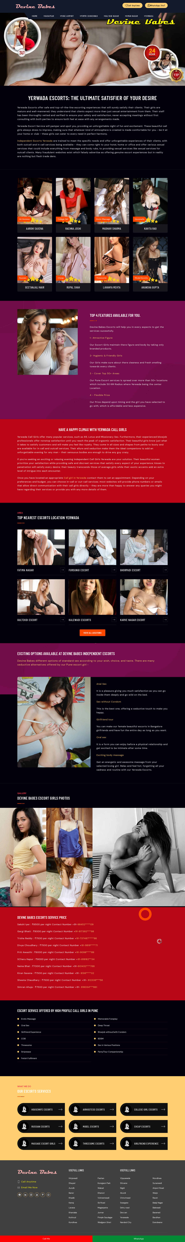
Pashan (101, 1196)
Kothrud (72, 1235)
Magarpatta (103, 1225)
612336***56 (95, 997)
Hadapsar (49, 16)
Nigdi (122, 1206)
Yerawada (124, 1235)
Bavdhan (156, 1235)
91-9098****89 (85, 970)
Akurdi (123, 1211)
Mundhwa (157, 1196)
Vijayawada (125, 1196)
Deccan (123, 1230)
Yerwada (149, 16)
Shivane (123, 1201)
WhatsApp (139, 1238)
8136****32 (87, 990)
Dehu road (124, 1225)
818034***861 (89, 1004)
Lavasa (72, 1225)
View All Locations (92, 656)
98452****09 (86, 942)
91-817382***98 (84, 949)
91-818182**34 (86, 977)
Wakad (101, 1206)
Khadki (72, 1215)
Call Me (46, 1238)
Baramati (156, 1230)
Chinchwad (125, 1215)
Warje (155, 1211)
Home (35, 16)
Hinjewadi (73, 1196)
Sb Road (101, 1220)
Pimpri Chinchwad (89, 16)
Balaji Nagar (158, 1220)
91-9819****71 (89, 963)
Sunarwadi (157, 1201)
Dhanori (101, 1211)
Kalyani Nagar (112, 16)
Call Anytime (28, 1199)
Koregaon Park (104, 1201)
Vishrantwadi (103, 1215)
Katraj (71, 1220)
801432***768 (86, 984)
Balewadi (156, 1225)
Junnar (101, 1230)
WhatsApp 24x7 (156, 5)
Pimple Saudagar (105, 1235)
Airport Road (158, 1206)
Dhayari (72, 1201)
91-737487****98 (86, 956)
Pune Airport (67, 16)
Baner (71, 1211)
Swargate (124, 1220)
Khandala (73, 1230)
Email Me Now (29, 1205)
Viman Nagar (132, 16)
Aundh (72, 1206)
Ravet (155, 1215)
